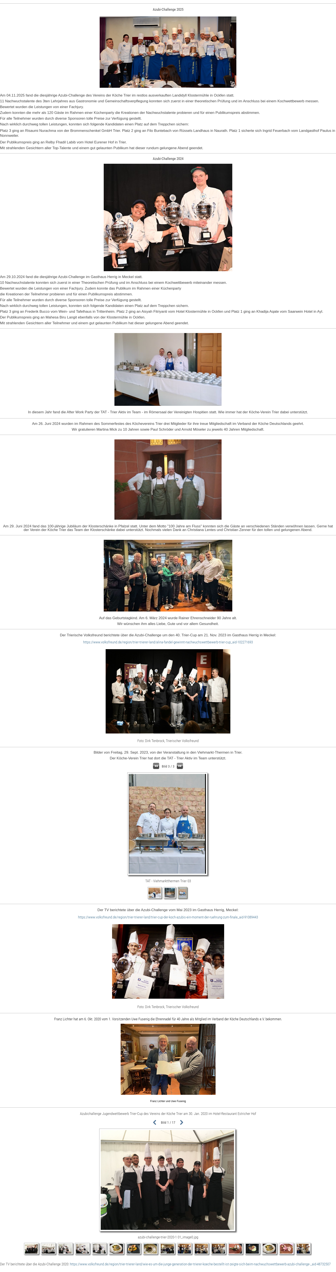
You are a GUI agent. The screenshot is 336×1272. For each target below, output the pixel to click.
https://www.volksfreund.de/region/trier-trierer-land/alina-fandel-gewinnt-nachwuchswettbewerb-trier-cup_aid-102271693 (168, 642)
